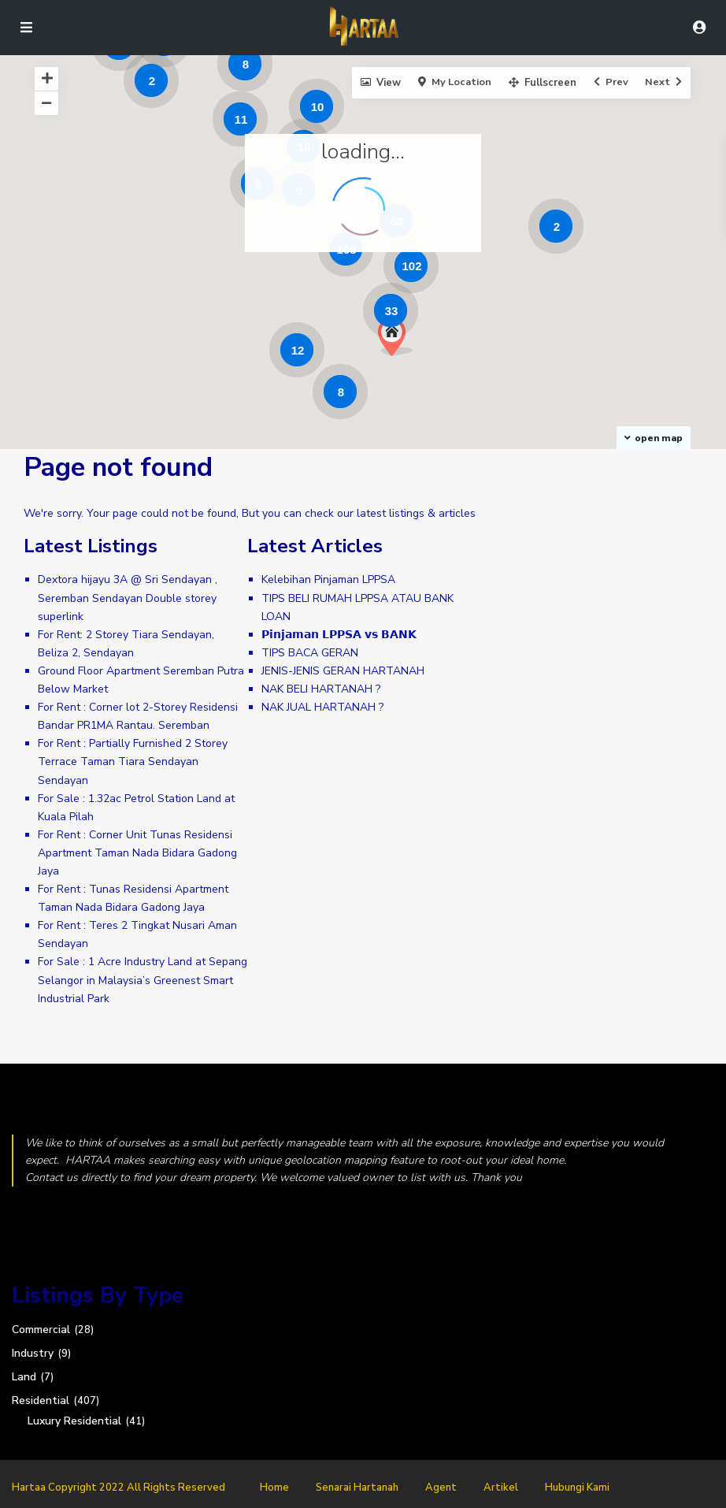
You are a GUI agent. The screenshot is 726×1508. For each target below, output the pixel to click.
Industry (33, 1353)
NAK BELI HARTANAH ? (320, 689)
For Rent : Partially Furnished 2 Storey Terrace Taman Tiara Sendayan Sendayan (133, 761)
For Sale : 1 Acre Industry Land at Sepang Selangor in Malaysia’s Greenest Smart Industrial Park (142, 979)
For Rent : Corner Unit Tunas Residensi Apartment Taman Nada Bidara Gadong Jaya (137, 852)
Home (274, 1487)
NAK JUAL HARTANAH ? (322, 707)
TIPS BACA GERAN (309, 652)
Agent (441, 1487)
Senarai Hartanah (357, 1487)
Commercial (41, 1329)
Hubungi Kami (577, 1487)
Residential (40, 1400)
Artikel (500, 1487)
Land (24, 1376)
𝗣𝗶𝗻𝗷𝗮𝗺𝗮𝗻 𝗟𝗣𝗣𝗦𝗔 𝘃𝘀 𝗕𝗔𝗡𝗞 (339, 634)
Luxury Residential (74, 1420)
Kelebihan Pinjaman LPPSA (328, 579)
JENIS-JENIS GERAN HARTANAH (342, 670)
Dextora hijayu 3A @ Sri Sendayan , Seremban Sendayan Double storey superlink (127, 597)
